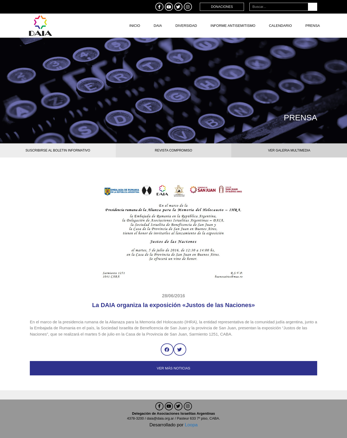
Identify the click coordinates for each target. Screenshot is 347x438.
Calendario (280, 26)
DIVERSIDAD (186, 26)
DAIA (158, 26)
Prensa (313, 26)
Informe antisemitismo (233, 26)
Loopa (191, 424)
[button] (167, 349)
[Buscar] (312, 7)
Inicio (134, 26)
